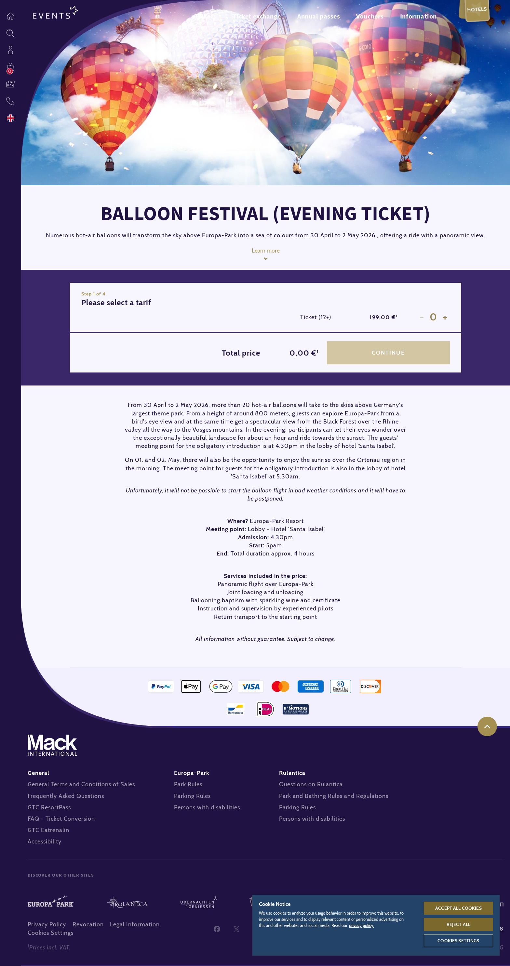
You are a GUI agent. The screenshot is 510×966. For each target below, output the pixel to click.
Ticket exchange (257, 16)
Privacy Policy (47, 925)
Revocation (88, 925)
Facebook (217, 930)
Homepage (10, 16)
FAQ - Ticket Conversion (61, 820)
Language (10, 118)
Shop (10, 66)
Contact (10, 100)
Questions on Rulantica (311, 785)
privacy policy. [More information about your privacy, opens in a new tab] (361, 925)
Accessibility (44, 842)
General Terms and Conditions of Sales (81, 785)
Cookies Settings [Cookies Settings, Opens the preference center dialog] (458, 941)
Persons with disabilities (207, 808)
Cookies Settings (51, 933)
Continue (388, 353)
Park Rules (188, 785)
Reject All (458, 924)
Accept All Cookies (458, 908)
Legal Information (135, 925)
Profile (10, 50)
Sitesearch (10, 33)
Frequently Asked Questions (66, 797)
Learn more (265, 251)
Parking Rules (192, 797)
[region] (376, 925)
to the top (487, 728)
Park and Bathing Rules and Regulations (333, 797)
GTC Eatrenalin (48, 831)
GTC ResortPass (49, 808)
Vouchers (10, 83)
